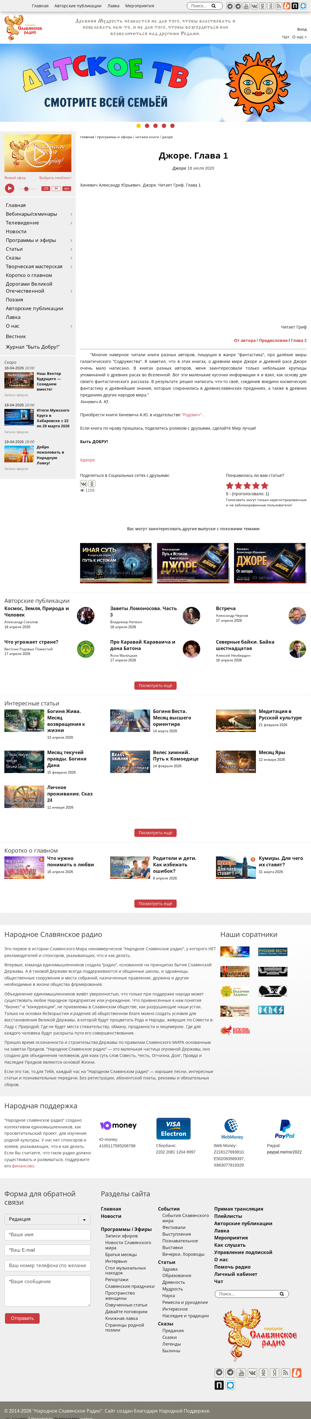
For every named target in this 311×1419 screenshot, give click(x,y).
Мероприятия (139, 5)
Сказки (177, 1337)
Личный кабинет (250, 1274)
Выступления (184, 1234)
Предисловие (273, 340)
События (176, 1208)
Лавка (114, 5)
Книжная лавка (121, 1313)
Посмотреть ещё (155, 685)
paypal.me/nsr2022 (284, 1152)
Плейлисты (243, 1216)
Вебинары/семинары (31, 214)
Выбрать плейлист (55, 178)
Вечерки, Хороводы (191, 1254)
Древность (181, 1282)
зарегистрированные (288, 500)
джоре (88, 460)
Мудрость (180, 1289)
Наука (176, 1295)
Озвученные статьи (126, 1299)
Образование (184, 1275)
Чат (285, 37)
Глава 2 (299, 340)
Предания (180, 1330)
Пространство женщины (131, 1293)
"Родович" (192, 414)
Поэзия (14, 300)
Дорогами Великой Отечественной (29, 287)
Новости (16, 231)
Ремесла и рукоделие (192, 1302)
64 (56, 188)
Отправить (22, 1318)
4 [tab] (164, 126)
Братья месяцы (121, 1254)
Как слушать (245, 1245)
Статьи (14, 249)
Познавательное (187, 1241)
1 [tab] (138, 126)
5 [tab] (172, 126)
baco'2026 (15, 1408)
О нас (13, 326)
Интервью (116, 1261)
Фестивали (181, 1227)
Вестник (16, 336)
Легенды (179, 1344)
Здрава (177, 1269)
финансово (23, 1166)
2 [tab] (147, 126)
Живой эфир (15, 178)
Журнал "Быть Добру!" (33, 347)
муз (66, 188)
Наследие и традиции (193, 1315)
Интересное (182, 1309)
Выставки (180, 1247)
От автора (245, 340)
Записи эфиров (121, 1236)
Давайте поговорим (126, 1306)
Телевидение (22, 223)
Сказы (13, 258)
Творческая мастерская (34, 266)
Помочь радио (247, 1267)
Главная (40, 5)
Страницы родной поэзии (133, 1320)
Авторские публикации (78, 5)
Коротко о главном (29, 275)
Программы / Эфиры (126, 1229)
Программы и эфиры (31, 240)
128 (45, 188)
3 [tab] (155, 126)
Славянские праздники (130, 1286)
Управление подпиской (258, 1252)
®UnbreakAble (66, 1408)
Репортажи (117, 1279)
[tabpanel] (155, 83)
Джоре (179, 168)
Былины (179, 1350)
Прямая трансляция (253, 1208)
